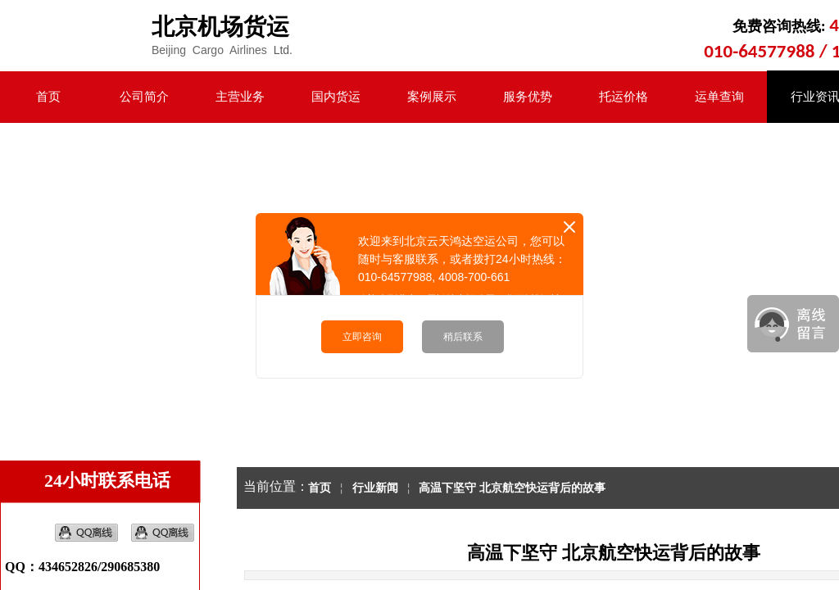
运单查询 (719, 96)
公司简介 (144, 96)
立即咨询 (362, 337)
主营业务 (240, 96)
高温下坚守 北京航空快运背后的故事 (512, 488)
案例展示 (431, 96)
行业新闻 (375, 488)
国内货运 (336, 96)
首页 (48, 96)
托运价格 (623, 96)
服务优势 (527, 96)
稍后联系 (463, 337)
